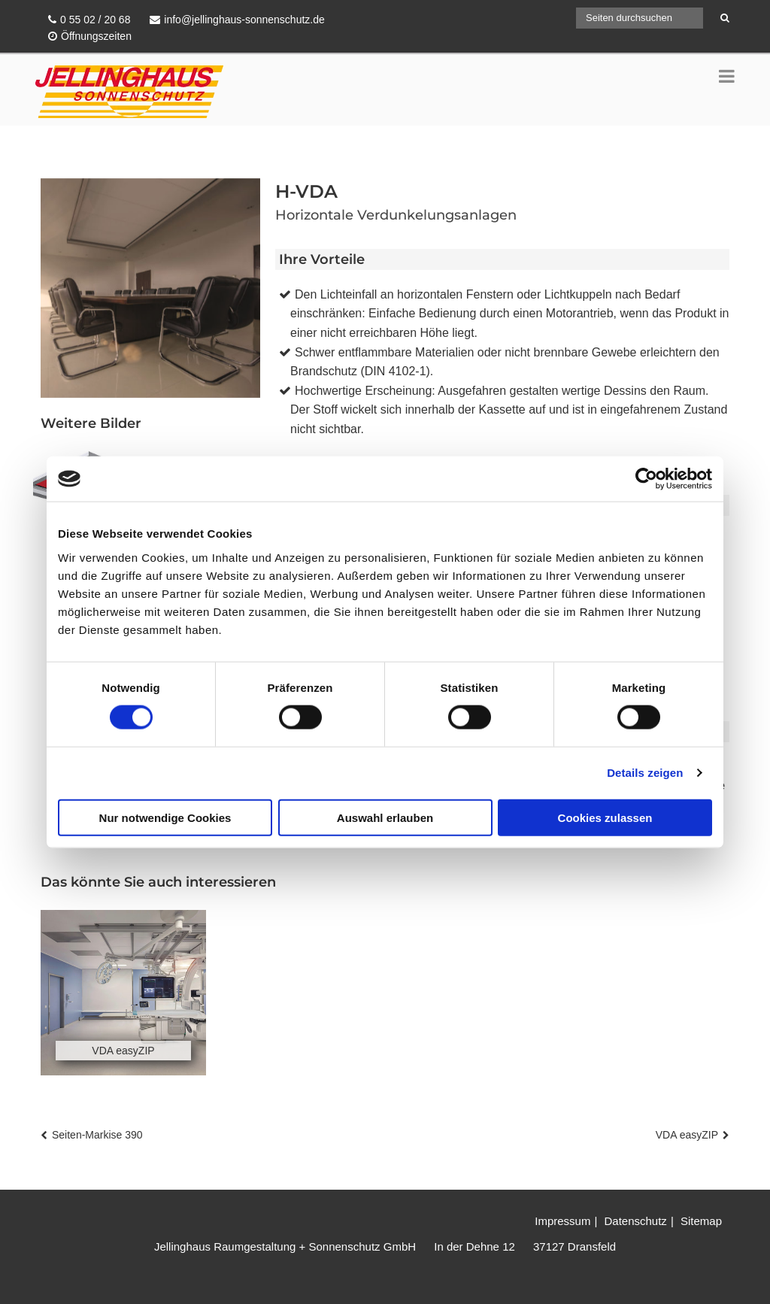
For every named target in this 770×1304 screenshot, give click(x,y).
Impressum (562, 1221)
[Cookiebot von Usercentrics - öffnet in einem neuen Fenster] (646, 479)
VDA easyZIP (687, 1135)
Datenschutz (635, 1221)
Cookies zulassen (605, 817)
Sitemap (701, 1221)
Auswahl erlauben (385, 817)
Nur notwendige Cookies (165, 817)
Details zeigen (645, 772)
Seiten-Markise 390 (97, 1135)
